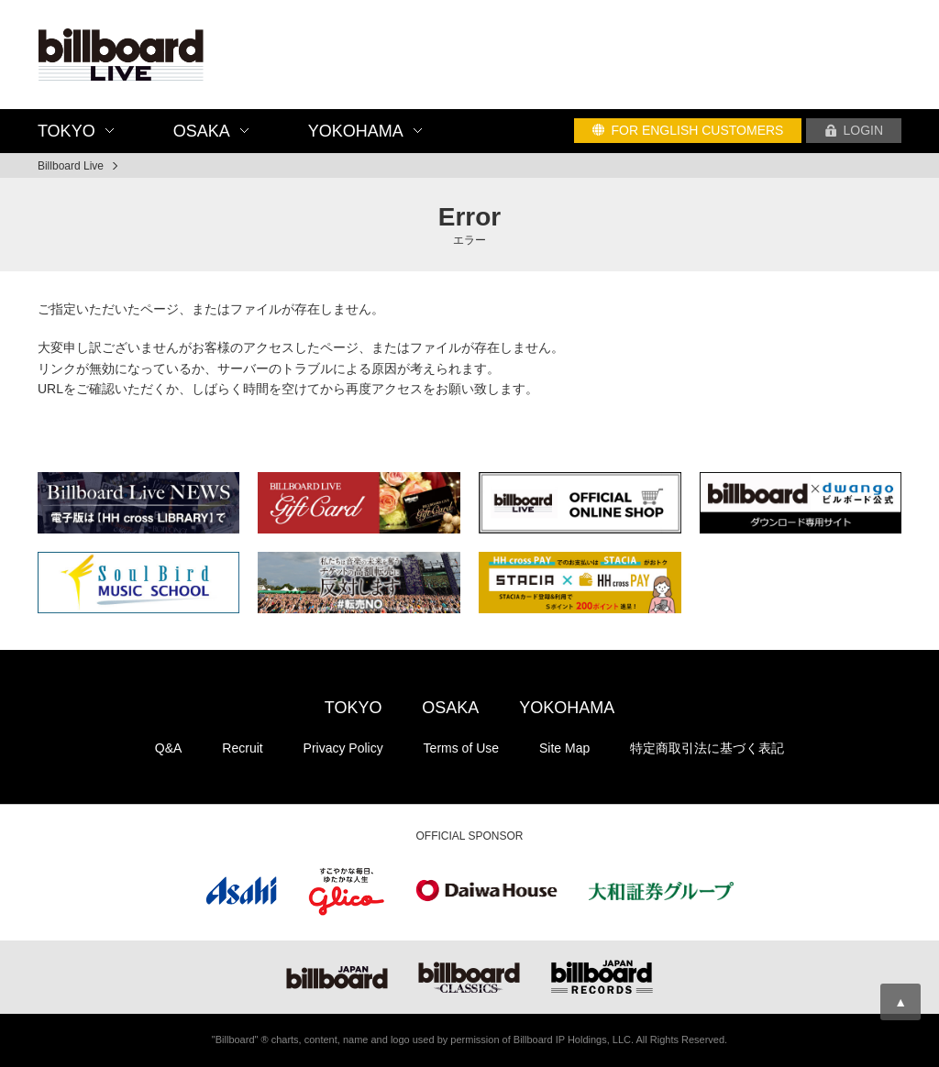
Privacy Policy (343, 748)
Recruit (242, 748)
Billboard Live (71, 166)
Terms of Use (461, 748)
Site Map (564, 748)
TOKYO (353, 707)
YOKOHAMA (566, 707)
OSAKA (450, 707)
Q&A (168, 748)
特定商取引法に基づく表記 (707, 748)
